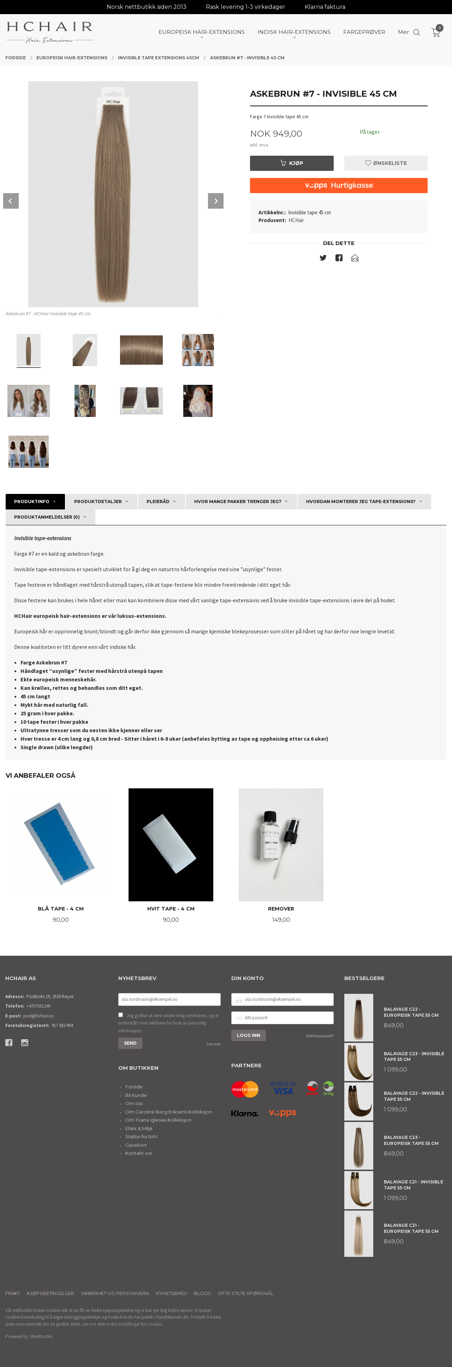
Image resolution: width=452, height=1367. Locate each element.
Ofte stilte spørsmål (245, 1293)
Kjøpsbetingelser (50, 1293)
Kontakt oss (138, 1153)
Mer (403, 32)
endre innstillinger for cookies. (134, 1324)
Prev (11, 201)
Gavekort (136, 1145)
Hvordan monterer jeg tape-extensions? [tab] (361, 501)
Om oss (134, 1103)
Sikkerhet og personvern (115, 1293)
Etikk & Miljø (139, 1128)
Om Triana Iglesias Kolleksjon (158, 1120)
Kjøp (291, 163)
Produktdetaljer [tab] (98, 501)
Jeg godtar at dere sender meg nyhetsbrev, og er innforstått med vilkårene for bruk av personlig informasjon (168, 1023)
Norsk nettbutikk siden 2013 (146, 7)
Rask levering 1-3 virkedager (245, 7)
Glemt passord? (320, 1035)
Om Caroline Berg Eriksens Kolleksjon (168, 1112)
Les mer (214, 1043)
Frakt (12, 1293)
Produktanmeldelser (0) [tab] (47, 517)
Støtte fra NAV (141, 1136)
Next (216, 201)
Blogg (202, 1293)
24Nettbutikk (41, 1336)
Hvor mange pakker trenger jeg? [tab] (237, 501)
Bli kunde (136, 1095)
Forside (134, 1087)
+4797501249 (38, 1006)
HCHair (296, 220)
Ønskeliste (386, 163)
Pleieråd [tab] (158, 501)
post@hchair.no (38, 1016)
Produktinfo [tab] (31, 501)
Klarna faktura (325, 7)
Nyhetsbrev (171, 1293)
